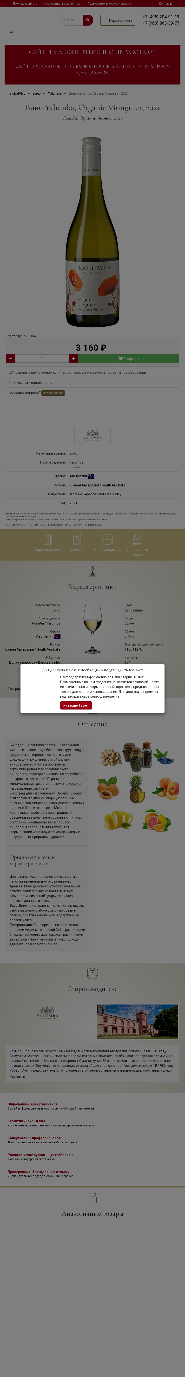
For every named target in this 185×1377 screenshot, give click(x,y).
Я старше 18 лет (76, 705)
